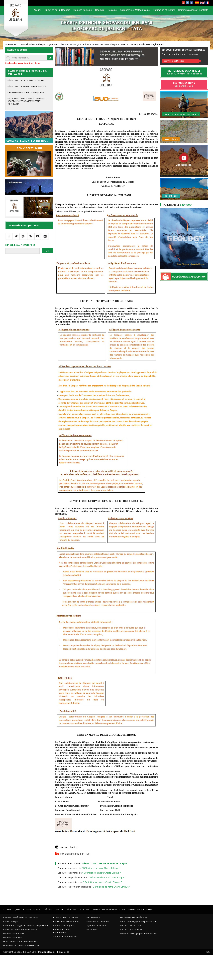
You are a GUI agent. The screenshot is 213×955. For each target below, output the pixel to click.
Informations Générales (133, 917)
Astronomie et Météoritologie (135, 10)
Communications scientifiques (61, 931)
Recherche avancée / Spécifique (22, 63)
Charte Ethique (10, 921)
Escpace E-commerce (174, 61)
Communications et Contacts (193, 10)
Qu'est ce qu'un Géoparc (57, 10)
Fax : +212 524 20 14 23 (131, 929)
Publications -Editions (65, 917)
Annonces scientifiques (65, 936)
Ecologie (112, 10)
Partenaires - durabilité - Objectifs (25, 92)
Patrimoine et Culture (164, 10)
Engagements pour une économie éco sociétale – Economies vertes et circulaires (27, 101)
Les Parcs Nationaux (13, 933)
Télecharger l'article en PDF (75, 853)
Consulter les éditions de (90, 882)
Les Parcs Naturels (12, 937)
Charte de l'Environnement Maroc (20, 929)
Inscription (92, 929)
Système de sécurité (97, 925)
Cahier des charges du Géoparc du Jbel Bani (25, 925)
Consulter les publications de (92, 877)
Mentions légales (47, 951)
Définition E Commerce (98, 921)
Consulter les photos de (89, 872)
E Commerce (93, 917)
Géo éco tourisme (82, 10)
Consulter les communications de (94, 886)
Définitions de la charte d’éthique (25, 80)
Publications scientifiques (66, 921)
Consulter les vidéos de (89, 868)
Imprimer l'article (69, 847)
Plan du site (63, 951)
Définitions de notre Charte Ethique (99, 44)
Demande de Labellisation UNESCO (21, 945)
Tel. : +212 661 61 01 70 (131, 925)
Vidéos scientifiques (63, 925)
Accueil (37, 10)
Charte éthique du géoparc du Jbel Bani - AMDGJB (54, 44)
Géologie (100, 10)
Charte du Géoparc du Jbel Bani (20, 917)
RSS (208, 951)
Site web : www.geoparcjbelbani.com (138, 933)
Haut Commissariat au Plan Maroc (20, 941)
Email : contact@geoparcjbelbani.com (138, 921)
